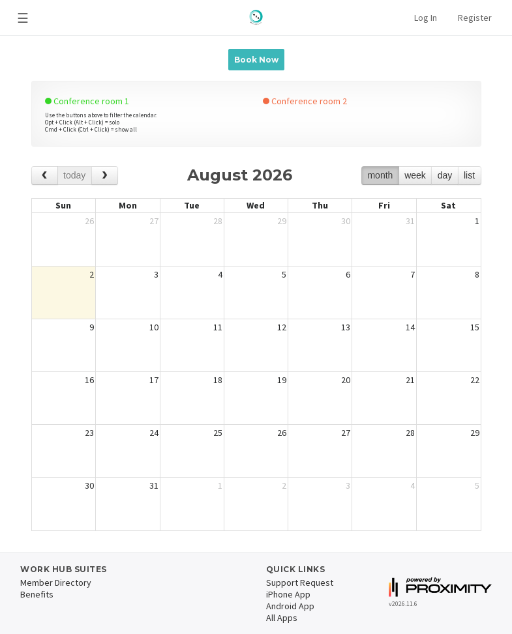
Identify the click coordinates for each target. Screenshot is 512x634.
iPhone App (288, 594)
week (415, 175)
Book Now (256, 60)
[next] (104, 175)
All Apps (281, 618)
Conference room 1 (87, 101)
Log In (425, 17)
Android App (290, 606)
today (74, 175)
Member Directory (55, 582)
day (445, 175)
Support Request (299, 582)
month (380, 175)
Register (475, 17)
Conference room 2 (305, 101)
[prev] (44, 175)
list (469, 175)
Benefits (36, 594)
